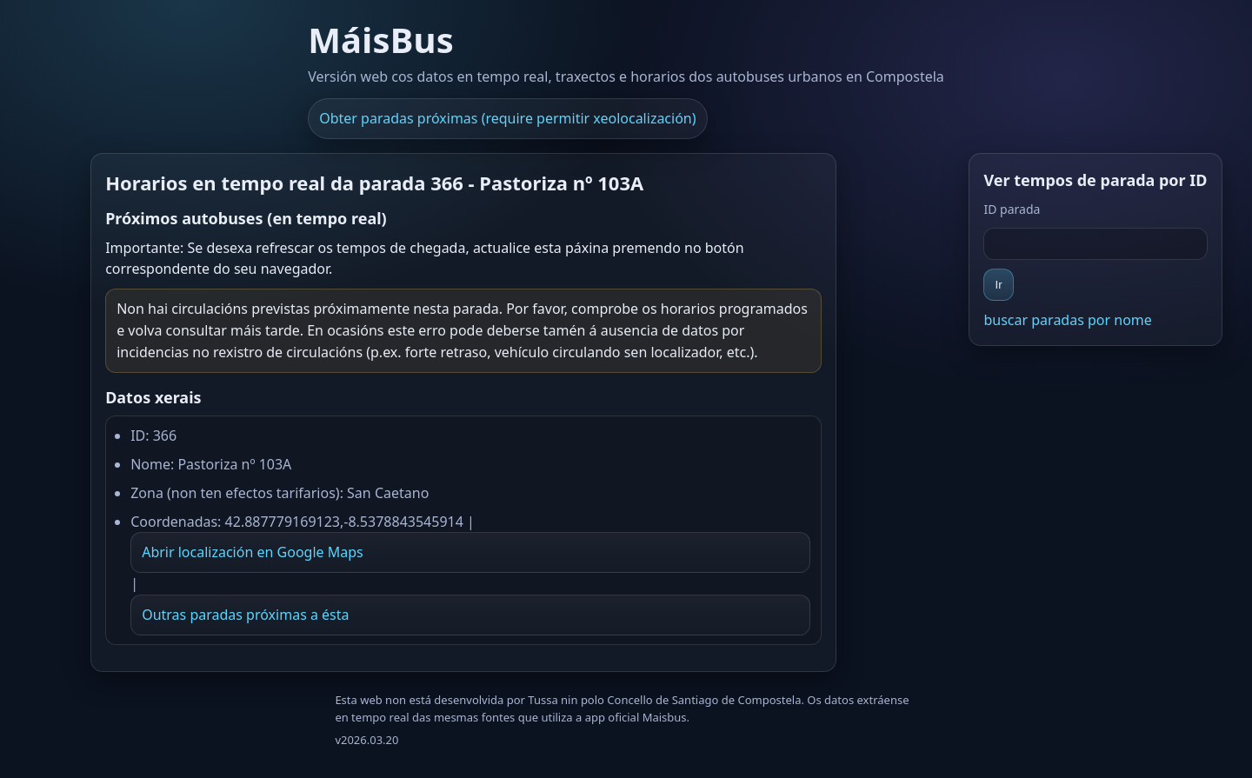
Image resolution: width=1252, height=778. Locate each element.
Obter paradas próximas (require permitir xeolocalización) (507, 118)
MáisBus (381, 39)
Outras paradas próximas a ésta (245, 614)
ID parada (1011, 209)
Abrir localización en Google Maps (252, 552)
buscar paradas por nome (1067, 319)
